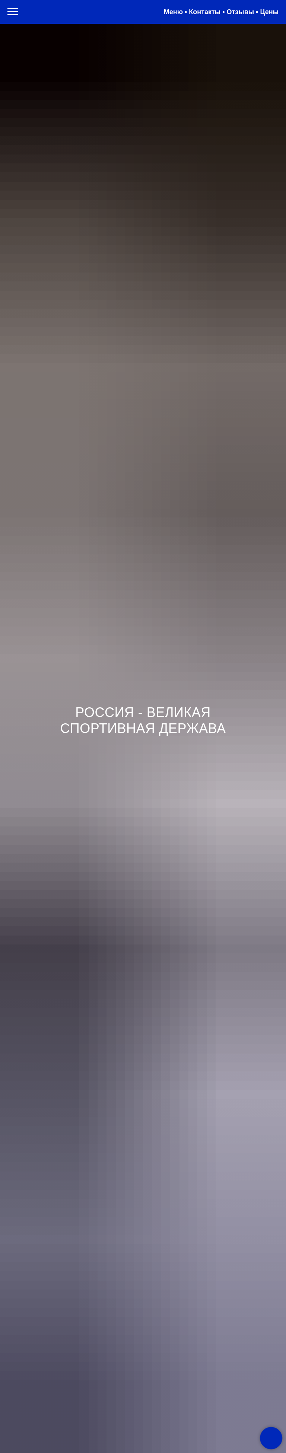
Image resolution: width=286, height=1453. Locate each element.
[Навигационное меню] (12, 12)
